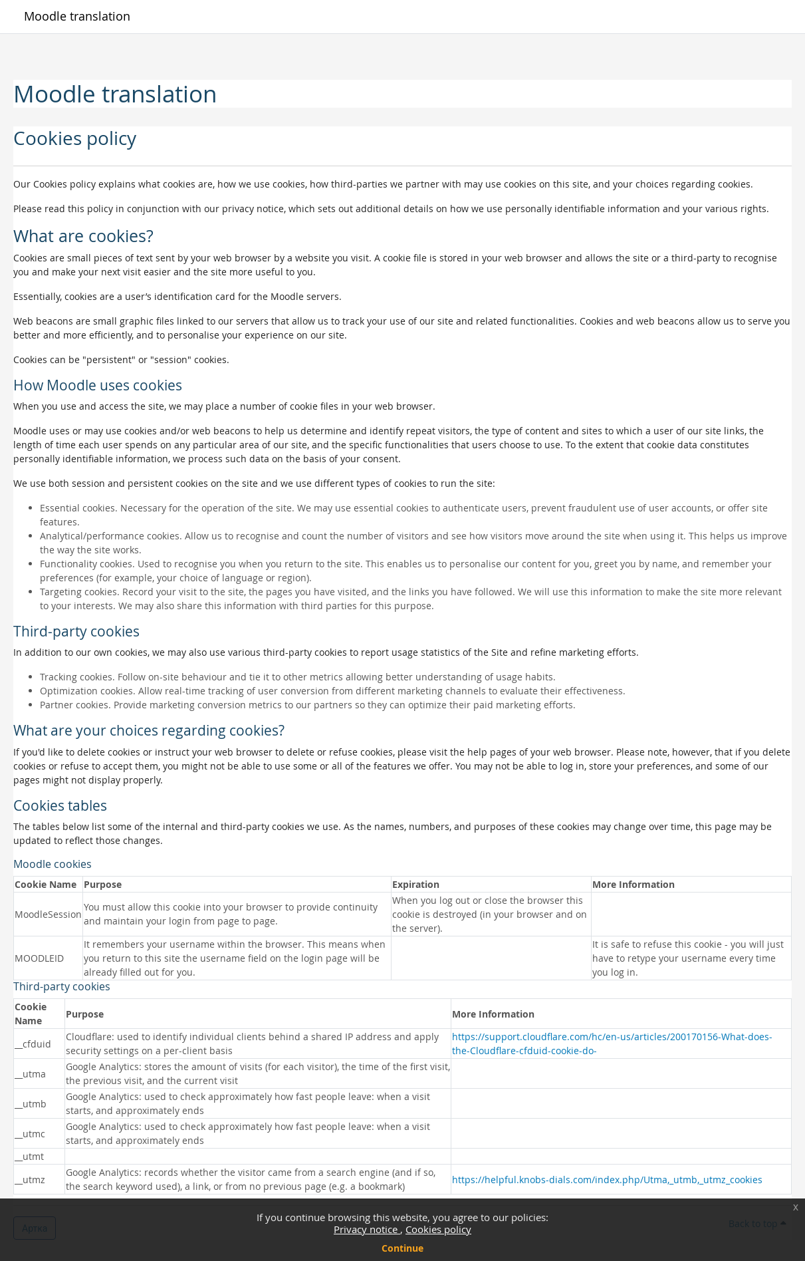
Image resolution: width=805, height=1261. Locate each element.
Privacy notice (367, 1229)
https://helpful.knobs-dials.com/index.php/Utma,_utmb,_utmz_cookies (607, 1179)
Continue (402, 1248)
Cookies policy (438, 1229)
